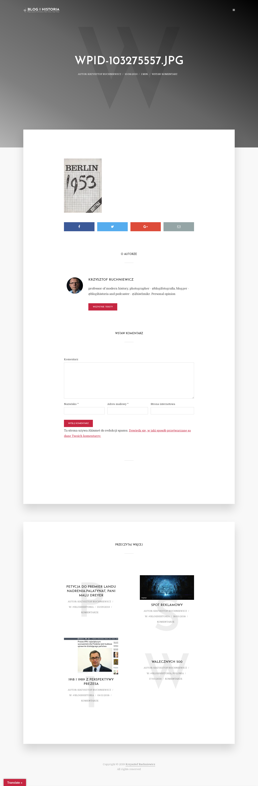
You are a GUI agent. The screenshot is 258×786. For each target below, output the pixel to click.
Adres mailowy (117, 404)
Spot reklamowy (167, 605)
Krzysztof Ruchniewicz (104, 74)
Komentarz (71, 359)
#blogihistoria (83, 607)
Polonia (178, 673)
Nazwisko (71, 404)
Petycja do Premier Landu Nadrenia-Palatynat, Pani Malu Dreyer (91, 591)
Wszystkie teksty (103, 307)
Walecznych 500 (167, 662)
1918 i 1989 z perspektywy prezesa (91, 682)
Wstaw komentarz (164, 74)
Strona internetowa (163, 404)
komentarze (89, 612)
